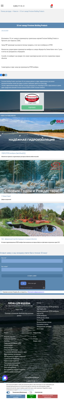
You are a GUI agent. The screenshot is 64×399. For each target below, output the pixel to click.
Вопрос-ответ (37, 341)
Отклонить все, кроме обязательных (47, 396)
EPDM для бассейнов (43, 318)
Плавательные (8, 345)
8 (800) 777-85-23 (18, 6)
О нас (35, 336)
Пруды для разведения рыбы (12, 343)
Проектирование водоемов (12, 363)
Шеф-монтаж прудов (10, 367)
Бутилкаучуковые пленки (44, 322)
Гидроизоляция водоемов (11, 361)
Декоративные (8, 347)
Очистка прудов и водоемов (12, 372)
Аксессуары (40, 329)
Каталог (39, 303)
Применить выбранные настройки (16, 396)
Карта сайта (19, 309)
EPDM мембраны (42, 315)
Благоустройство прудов (11, 365)
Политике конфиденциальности (25, 390)
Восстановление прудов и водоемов (14, 369)
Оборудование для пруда (44, 326)
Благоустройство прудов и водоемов (15, 356)
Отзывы (35, 339)
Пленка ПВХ (40, 320)
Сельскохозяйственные (11, 350)
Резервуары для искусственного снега (15, 352)
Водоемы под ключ (9, 336)
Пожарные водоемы (10, 339)
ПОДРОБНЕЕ (32, 107)
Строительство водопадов (11, 358)
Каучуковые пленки (42, 324)
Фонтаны (6, 341)
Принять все (32, 396)
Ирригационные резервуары (12, 354)
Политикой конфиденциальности (36, 292)
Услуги (6, 333)
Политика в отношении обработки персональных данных (19, 314)
